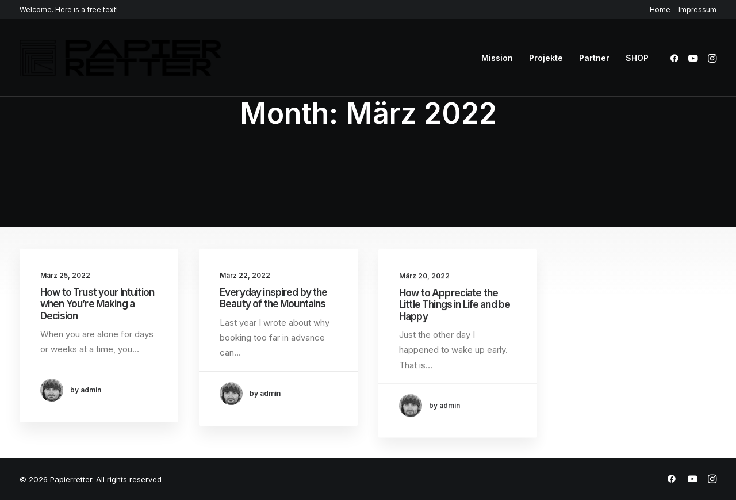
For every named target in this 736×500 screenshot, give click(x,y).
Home (660, 9)
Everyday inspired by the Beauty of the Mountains (274, 298)
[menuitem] (662, 9)
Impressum (697, 9)
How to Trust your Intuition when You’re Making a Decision (97, 304)
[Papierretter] (120, 58)
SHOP (637, 58)
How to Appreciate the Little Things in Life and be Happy (454, 313)
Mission (497, 58)
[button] (676, 58)
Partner (594, 58)
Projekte (546, 58)
